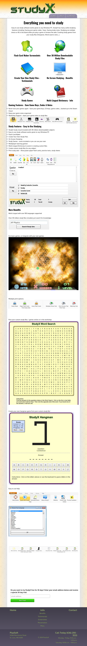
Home (53, 16)
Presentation (42, 623)
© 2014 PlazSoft (43, 637)
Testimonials (42, 616)
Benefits (43, 613)
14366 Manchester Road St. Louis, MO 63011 (18, 635)
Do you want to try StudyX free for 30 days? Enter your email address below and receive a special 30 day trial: (44, 591)
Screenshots (42, 619)
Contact (71, 16)
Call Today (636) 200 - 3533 (66, 634)
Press (42, 626)
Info (62, 16)
